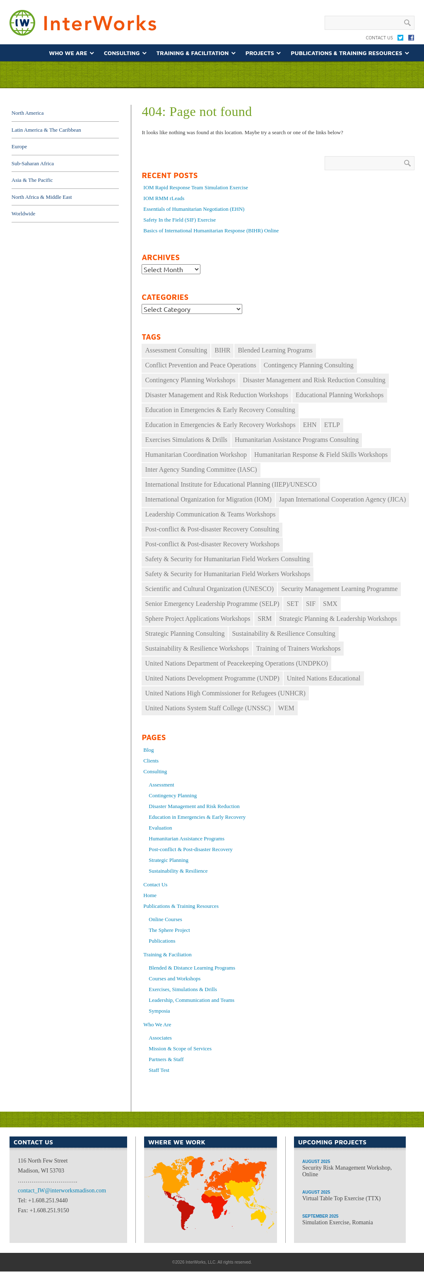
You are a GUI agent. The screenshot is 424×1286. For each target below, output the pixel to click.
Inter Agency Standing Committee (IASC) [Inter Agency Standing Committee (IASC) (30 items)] (201, 469)
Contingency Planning (173, 795)
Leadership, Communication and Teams (191, 1000)
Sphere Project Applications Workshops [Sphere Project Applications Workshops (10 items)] (197, 618)
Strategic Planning (168, 860)
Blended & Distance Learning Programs (192, 968)
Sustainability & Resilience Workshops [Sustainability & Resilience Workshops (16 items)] (196, 648)
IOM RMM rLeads (163, 198)
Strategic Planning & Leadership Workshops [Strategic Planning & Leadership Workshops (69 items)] (338, 618)
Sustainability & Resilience (178, 871)
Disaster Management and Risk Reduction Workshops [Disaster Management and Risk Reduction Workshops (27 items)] (216, 394)
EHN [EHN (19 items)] (310, 424)
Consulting (122, 52)
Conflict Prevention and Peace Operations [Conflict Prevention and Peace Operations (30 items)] (200, 365)
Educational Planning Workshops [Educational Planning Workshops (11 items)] (340, 394)
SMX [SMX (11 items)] (330, 603)
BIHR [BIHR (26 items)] (222, 350)
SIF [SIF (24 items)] (311, 603)
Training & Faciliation (167, 954)
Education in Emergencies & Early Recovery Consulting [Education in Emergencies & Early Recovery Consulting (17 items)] (220, 409)
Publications (162, 941)
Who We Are (68, 52)
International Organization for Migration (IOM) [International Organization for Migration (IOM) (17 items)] (208, 499)
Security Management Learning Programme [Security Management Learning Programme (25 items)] (339, 588)
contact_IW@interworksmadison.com (62, 1190)
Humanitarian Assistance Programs (186, 838)
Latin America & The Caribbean (46, 130)
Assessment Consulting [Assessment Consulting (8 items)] (176, 350)
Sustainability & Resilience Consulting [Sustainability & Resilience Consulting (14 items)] (283, 633)
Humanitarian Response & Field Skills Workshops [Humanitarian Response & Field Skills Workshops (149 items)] (321, 454)
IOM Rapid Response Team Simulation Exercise (195, 187)
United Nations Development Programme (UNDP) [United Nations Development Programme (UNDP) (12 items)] (212, 678)
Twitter (400, 39)
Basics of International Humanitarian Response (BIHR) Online (211, 230)
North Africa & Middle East (42, 197)
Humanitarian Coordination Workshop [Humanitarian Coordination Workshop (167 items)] (196, 454)
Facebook (411, 39)
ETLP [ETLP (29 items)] (332, 424)
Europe (19, 146)
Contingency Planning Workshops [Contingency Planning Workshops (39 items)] (190, 380)
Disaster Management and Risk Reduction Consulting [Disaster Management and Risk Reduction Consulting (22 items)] (314, 380)
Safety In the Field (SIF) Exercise (179, 220)
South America (180, 1203)
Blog (148, 750)
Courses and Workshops (174, 978)
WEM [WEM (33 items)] (286, 708)
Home (150, 895)
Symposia (159, 1011)
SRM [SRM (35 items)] (265, 618)
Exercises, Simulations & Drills (183, 989)
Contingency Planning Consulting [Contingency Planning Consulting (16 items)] (309, 365)
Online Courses (165, 919)
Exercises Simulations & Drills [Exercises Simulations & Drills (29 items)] (186, 439)
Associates (160, 1038)
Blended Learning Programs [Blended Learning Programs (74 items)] (275, 350)
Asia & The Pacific (32, 180)
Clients (151, 761)
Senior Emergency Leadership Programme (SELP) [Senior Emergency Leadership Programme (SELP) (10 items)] (212, 603)
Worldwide (23, 213)
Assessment (161, 785)
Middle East (216, 1203)
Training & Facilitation (193, 52)
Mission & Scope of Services (180, 1048)
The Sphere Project (169, 930)
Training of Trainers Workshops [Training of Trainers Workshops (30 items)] (298, 648)
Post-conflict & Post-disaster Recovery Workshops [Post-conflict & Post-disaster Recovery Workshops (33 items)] (212, 544)
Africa (207, 1229)
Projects (260, 52)
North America (28, 113)
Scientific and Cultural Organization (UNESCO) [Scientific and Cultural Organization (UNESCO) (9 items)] (209, 588)
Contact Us (379, 37)
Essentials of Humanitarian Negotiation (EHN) (193, 209)
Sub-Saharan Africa (33, 163)
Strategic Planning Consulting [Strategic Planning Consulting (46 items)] (184, 633)
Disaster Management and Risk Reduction (194, 806)
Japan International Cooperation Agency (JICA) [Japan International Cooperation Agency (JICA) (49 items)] (342, 499)
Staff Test (159, 1070)
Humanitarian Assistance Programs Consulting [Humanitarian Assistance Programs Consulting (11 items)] (297, 439)
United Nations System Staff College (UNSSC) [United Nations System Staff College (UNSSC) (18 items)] (207, 708)
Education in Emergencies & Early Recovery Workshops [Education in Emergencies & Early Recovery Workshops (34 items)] (220, 424)
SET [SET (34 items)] (292, 603)
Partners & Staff (166, 1059)
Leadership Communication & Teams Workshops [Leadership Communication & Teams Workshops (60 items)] (210, 514)
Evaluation (160, 828)
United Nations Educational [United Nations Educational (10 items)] (324, 678)
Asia (250, 1197)
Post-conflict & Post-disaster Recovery (191, 849)
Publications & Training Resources (346, 52)
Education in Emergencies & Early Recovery (197, 817)
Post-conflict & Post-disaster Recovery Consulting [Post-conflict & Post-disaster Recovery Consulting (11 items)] (212, 529)
